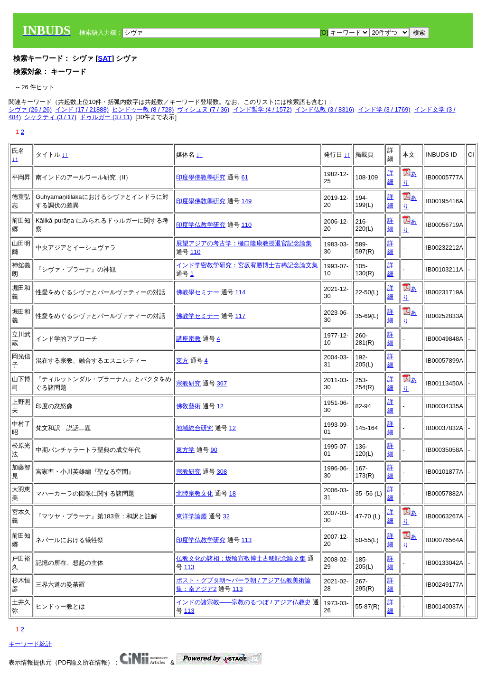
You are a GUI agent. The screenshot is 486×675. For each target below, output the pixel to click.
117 (240, 315)
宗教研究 (188, 383)
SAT (105, 58)
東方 (182, 360)
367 (221, 383)
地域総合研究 (194, 427)
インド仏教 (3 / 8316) (324, 109)
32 (226, 516)
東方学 (185, 449)
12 (219, 406)
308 (221, 471)
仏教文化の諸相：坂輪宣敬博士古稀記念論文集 (241, 558)
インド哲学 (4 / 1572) (262, 109)
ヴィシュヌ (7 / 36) (203, 109)
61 (244, 177)
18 (232, 493)
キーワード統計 (30, 643)
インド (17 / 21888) (82, 109)
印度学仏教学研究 (200, 224)
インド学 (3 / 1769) (384, 109)
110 (246, 224)
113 (246, 540)
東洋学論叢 (191, 516)
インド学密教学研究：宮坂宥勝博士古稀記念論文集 (247, 265)
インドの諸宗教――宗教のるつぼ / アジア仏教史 (243, 602)
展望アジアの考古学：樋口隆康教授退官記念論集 (244, 243)
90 (213, 449)
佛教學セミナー (197, 292)
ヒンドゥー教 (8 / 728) (143, 109)
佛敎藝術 (188, 406)
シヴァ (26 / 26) (30, 109)
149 (246, 201)
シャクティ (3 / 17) (50, 117)
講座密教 (188, 338)
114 (240, 292)
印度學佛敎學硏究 (200, 177)
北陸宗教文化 (194, 493)
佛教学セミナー (197, 315)
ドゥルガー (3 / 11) (106, 117)
